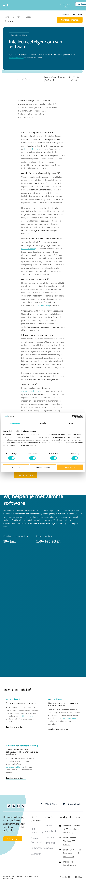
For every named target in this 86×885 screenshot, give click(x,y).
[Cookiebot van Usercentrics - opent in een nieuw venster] (73, 416)
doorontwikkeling (16, 57)
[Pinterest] (76, 80)
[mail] (18, 806)
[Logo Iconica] (12, 12)
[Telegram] (72, 80)
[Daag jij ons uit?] (25, 475)
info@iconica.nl (69, 865)
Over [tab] (71, 423)
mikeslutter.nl (8, 878)
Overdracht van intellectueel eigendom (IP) (38, 104)
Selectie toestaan (43, 467)
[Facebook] (69, 77)
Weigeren (15, 467)
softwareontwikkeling (30, 391)
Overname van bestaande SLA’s (33, 110)
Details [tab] (43, 423)
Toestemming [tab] (15, 423)
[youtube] (4, 5)
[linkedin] (8, 5)
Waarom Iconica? (27, 117)
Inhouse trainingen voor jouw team (34, 114)
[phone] (23, 806)
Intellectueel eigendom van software (35, 100)
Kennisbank (23, 35)
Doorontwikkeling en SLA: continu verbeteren (39, 107)
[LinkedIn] (78, 77)
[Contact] (70, 20)
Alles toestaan (70, 467)
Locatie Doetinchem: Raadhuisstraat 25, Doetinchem (72, 853)
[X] (74, 77)
